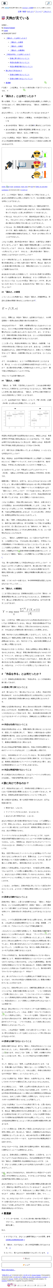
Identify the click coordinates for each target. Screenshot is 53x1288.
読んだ (26, 1258)
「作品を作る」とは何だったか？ (18, 54)
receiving (4, 1281)
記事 (19, 11)
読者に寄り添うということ (20, 58)
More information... (8, 1270)
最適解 (8, 83)
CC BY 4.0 (24, 190)
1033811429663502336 (14, 1240)
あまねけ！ (45, 1277)
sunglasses (17, 186)
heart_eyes (24, 186)
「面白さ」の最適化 (17, 50)
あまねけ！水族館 (28, 8)
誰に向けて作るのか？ (14, 70)
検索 (24, 11)
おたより (30, 11)
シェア (26, 1265)
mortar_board (6, 186)
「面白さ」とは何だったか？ (16, 38)
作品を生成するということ (20, 62)
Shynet (11, 1279)
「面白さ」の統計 (16, 46)
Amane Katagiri (36, 1275)
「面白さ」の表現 (16, 42)
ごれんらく (47, 11)
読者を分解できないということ (21, 79)
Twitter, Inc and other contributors (32, 1277)
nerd (32, 186)
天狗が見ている (6, 1275)
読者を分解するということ (20, 74)
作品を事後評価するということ (21, 66)
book (11, 186)
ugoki (6, 31)
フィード (38, 11)
